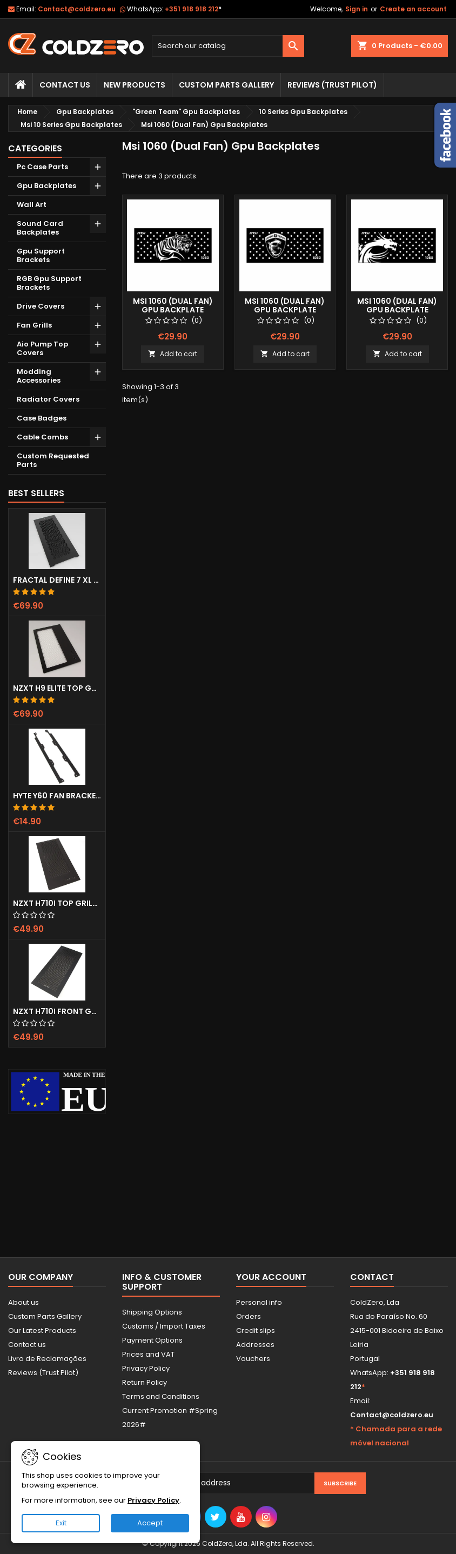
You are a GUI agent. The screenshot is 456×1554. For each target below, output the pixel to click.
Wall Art (31, 204)
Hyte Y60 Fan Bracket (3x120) (57, 795)
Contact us (27, 1344)
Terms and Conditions (160, 1396)
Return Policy (144, 1382)
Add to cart (172, 353)
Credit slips (255, 1330)
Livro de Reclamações (47, 1358)
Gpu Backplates (46, 186)
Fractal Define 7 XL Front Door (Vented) (57, 580)
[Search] (228, 46)
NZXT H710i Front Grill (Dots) (57, 1011)
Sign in (356, 9)
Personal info (259, 1302)
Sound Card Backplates (40, 227)
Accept (150, 1523)
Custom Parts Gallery (226, 84)
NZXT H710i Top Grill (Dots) (57, 903)
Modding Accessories (39, 375)
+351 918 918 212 (193, 9)
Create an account (413, 9)
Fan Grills (34, 325)
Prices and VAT (148, 1354)
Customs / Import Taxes (163, 1326)
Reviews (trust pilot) (332, 84)
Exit (61, 1523)
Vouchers (253, 1358)
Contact (372, 1277)
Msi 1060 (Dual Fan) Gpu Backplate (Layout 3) (397, 310)
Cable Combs (42, 437)
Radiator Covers (48, 399)
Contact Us (64, 84)
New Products (134, 84)
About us (23, 1302)
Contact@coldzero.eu (77, 9)
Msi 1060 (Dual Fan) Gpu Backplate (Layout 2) (285, 310)
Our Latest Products (42, 1330)
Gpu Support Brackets (41, 255)
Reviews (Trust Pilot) (43, 1373)
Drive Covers (40, 306)
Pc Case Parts (42, 167)
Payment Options (152, 1340)
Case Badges (41, 418)
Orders (248, 1316)
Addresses (255, 1344)
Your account (271, 1277)
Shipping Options (152, 1312)
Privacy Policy (146, 1368)
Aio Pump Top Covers (42, 348)
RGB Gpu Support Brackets (49, 283)
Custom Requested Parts (53, 460)
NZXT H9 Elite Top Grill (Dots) (57, 688)
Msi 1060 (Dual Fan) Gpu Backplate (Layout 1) (173, 310)
